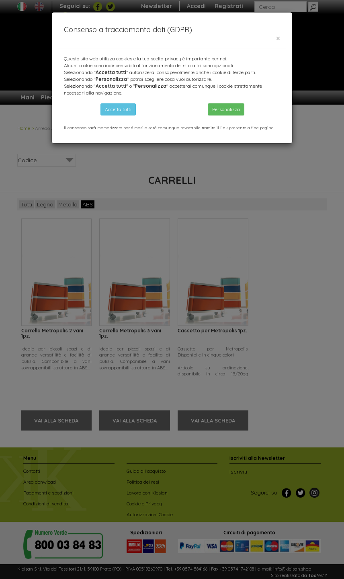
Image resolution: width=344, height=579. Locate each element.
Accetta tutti (118, 109)
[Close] (278, 38)
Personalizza (226, 109)
